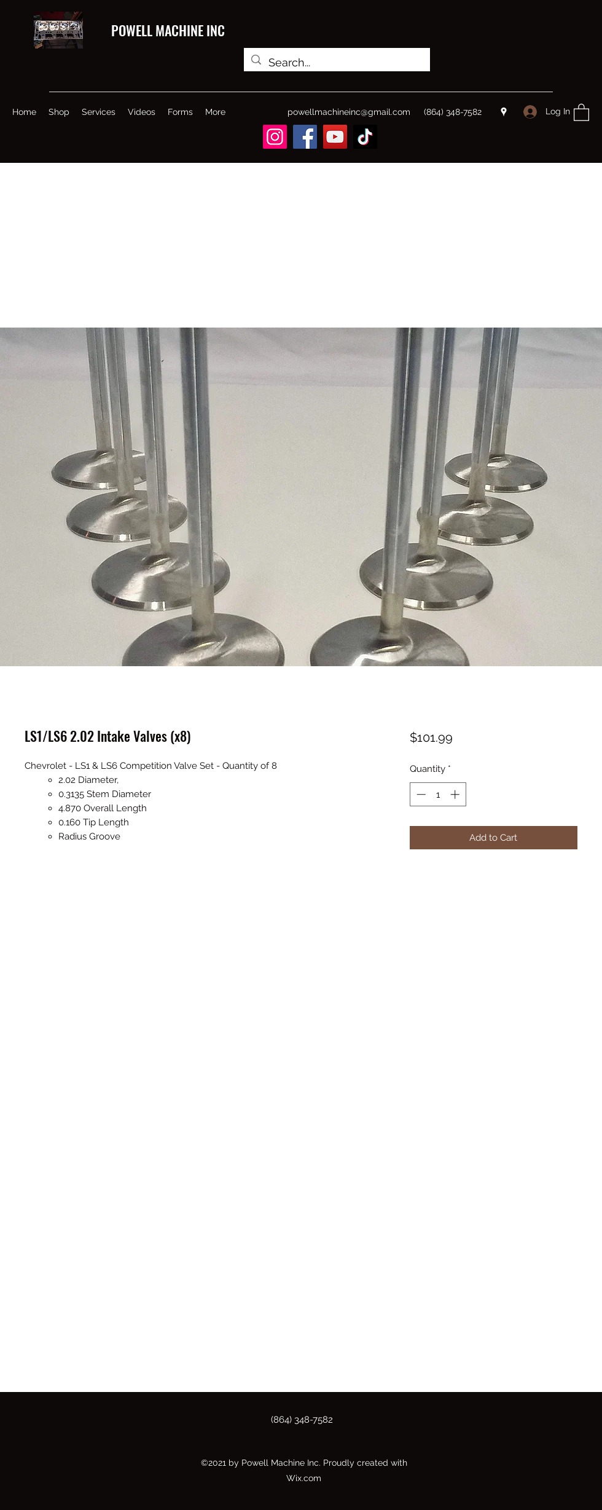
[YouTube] (335, 137)
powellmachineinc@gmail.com (348, 112)
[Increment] (456, 794)
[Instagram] (275, 137)
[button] (581, 112)
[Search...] (336, 62)
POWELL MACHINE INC (168, 30)
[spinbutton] (438, 794)
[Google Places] (504, 112)
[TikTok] (365, 137)
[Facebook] (305, 137)
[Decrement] (420, 794)
